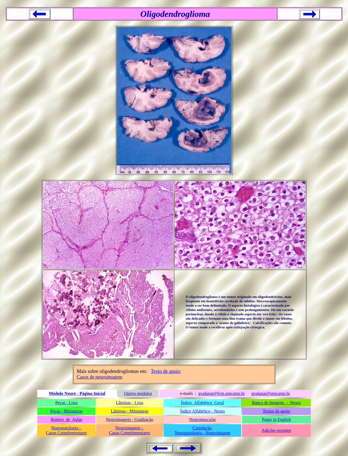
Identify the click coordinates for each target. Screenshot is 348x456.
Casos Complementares (66, 432)
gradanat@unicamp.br (270, 393)
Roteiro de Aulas (66, 419)
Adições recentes (276, 430)
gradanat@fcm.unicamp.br (221, 393)
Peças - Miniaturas (66, 411)
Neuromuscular (202, 419)
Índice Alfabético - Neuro (202, 411)
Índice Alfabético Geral (202, 402)
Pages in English (276, 419)
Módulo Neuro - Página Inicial (77, 393)
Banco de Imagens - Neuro (276, 402)
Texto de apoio (165, 371)
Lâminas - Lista (129, 402)
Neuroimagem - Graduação (129, 419)
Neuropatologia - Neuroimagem (202, 432)
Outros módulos (138, 393)
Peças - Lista (66, 402)
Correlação (202, 428)
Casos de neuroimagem (99, 377)
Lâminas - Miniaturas (129, 411)
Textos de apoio (276, 411)
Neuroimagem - (129, 428)
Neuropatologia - (66, 428)
